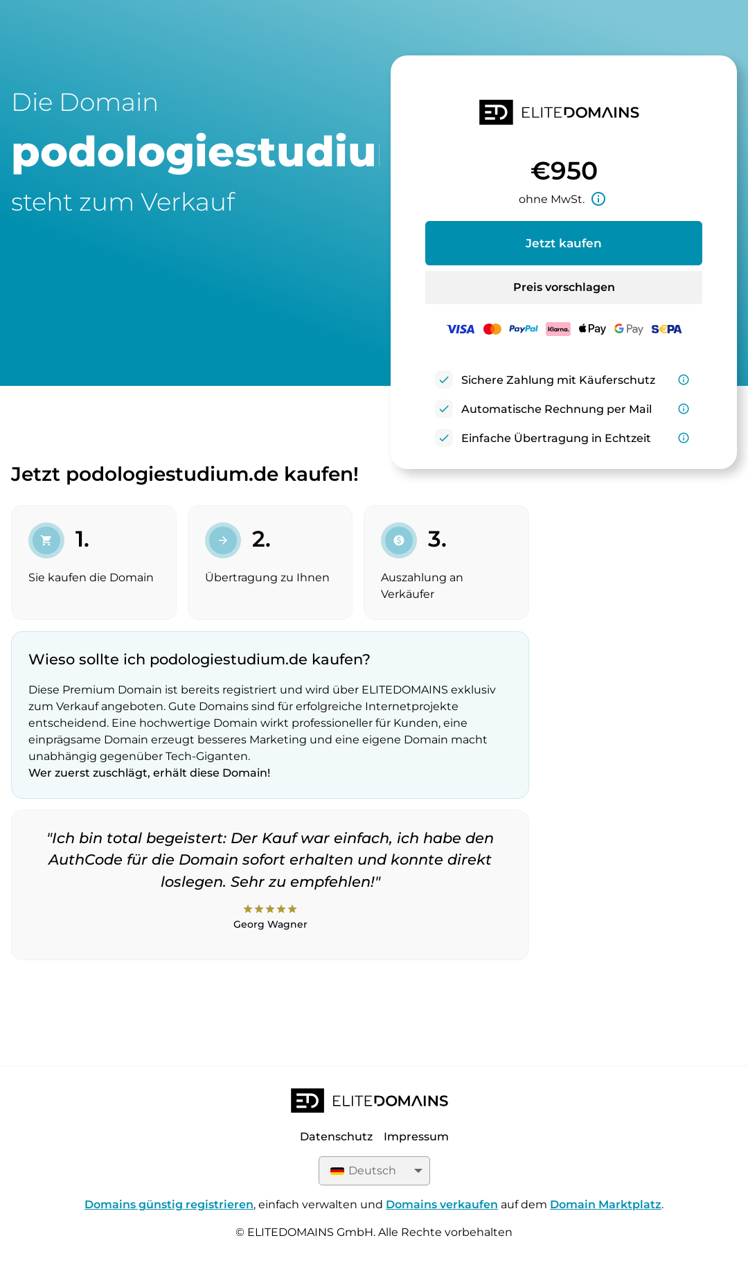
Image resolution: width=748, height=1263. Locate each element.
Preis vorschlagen (564, 287)
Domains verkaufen (442, 1204)
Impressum (416, 1136)
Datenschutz (336, 1136)
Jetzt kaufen (564, 243)
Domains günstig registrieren (168, 1204)
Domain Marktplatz (605, 1204)
